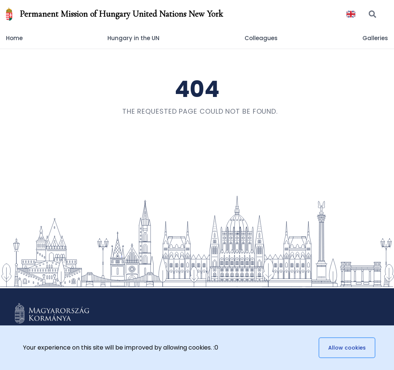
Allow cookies (347, 347)
